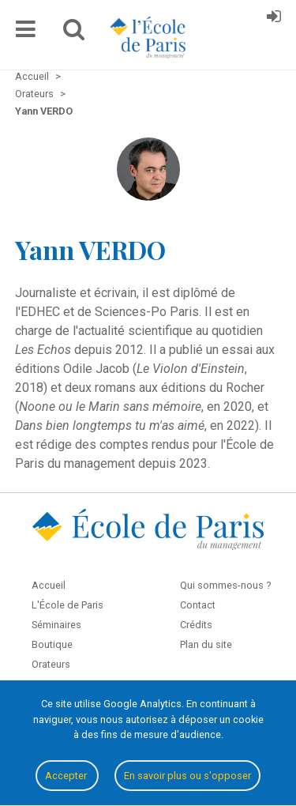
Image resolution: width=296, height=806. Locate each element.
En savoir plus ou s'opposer (187, 776)
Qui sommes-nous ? (225, 585)
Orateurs (51, 664)
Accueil (49, 585)
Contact (197, 605)
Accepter (67, 776)
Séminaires (56, 625)
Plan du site (206, 644)
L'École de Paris (67, 605)
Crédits (196, 625)
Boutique (52, 644)
